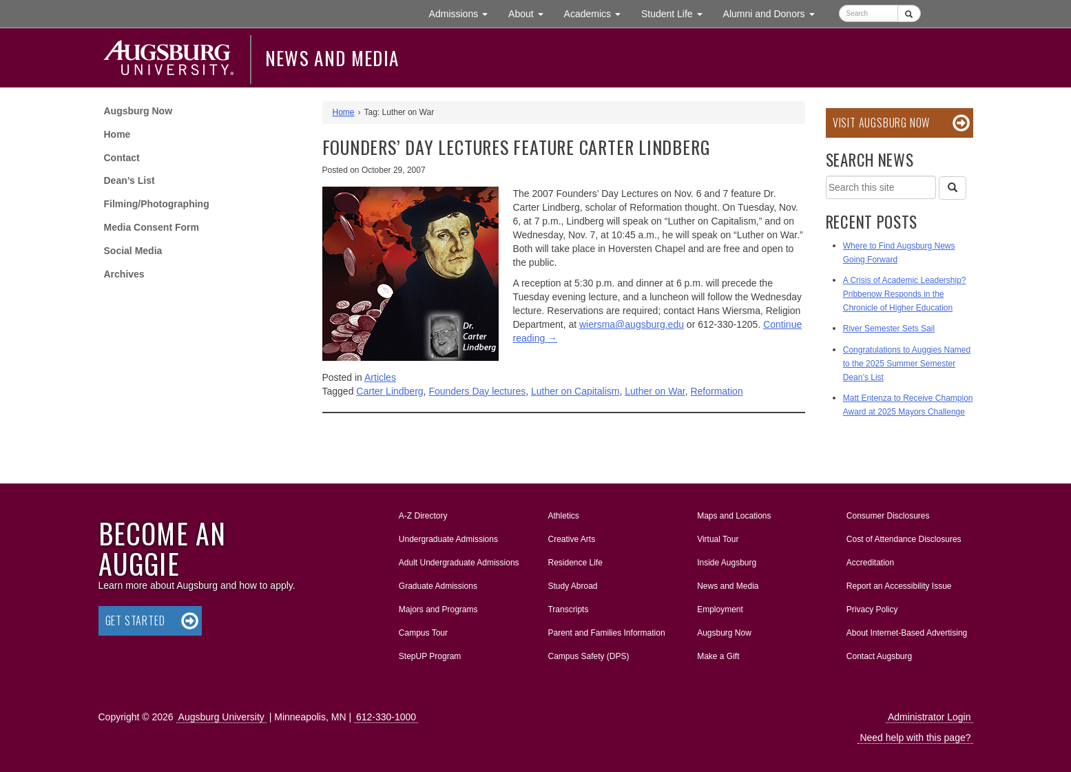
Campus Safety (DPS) (588, 656)
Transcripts (568, 609)
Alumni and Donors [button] (774, 12)
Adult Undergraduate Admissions (459, 562)
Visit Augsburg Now (881, 122)
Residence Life (575, 562)
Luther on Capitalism (575, 391)
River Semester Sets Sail (889, 328)
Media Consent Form (151, 227)
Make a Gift (718, 656)
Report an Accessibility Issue (899, 586)
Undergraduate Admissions (448, 539)
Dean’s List (129, 180)
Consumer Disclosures (888, 516)
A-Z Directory (423, 516)
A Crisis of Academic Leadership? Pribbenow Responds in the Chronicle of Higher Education (904, 294)
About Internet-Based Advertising (906, 633)
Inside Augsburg (726, 562)
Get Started (135, 620)
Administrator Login (929, 716)
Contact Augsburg (879, 656)
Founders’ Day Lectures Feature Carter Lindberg (516, 147)
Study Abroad (572, 586)
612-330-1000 (386, 716)
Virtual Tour (717, 539)
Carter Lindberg (389, 391)
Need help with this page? (915, 737)
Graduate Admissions (438, 586)
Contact (122, 157)
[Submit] (908, 13)
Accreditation (870, 562)
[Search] (952, 188)
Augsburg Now (138, 110)
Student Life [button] (677, 12)
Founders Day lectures (477, 391)
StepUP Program (430, 656)
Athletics (563, 516)
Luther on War (655, 391)
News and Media (332, 58)
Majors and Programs (438, 606)
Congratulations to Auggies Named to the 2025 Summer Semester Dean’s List (906, 363)
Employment (720, 609)
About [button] (530, 17)
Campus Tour (423, 633)
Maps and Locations (734, 516)
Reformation (716, 391)
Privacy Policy (872, 609)
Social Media (133, 250)
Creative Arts (571, 539)
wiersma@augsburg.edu (631, 324)
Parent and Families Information (606, 633)
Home (117, 134)
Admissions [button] (463, 12)
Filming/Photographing (156, 203)
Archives (124, 274)
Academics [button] (597, 12)
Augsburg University (221, 716)
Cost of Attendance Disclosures (903, 539)
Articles (380, 377)
